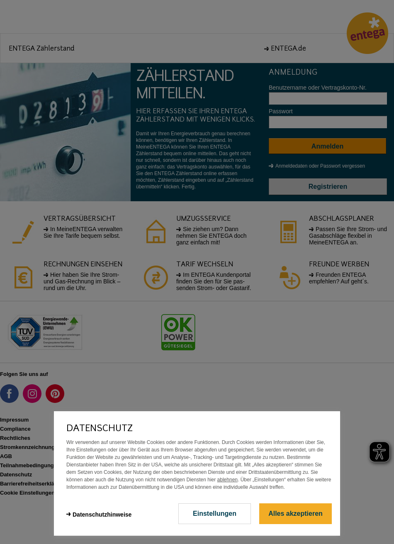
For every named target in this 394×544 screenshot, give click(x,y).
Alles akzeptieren (295, 513)
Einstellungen (214, 513)
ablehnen (227, 480)
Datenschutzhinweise (102, 514)
